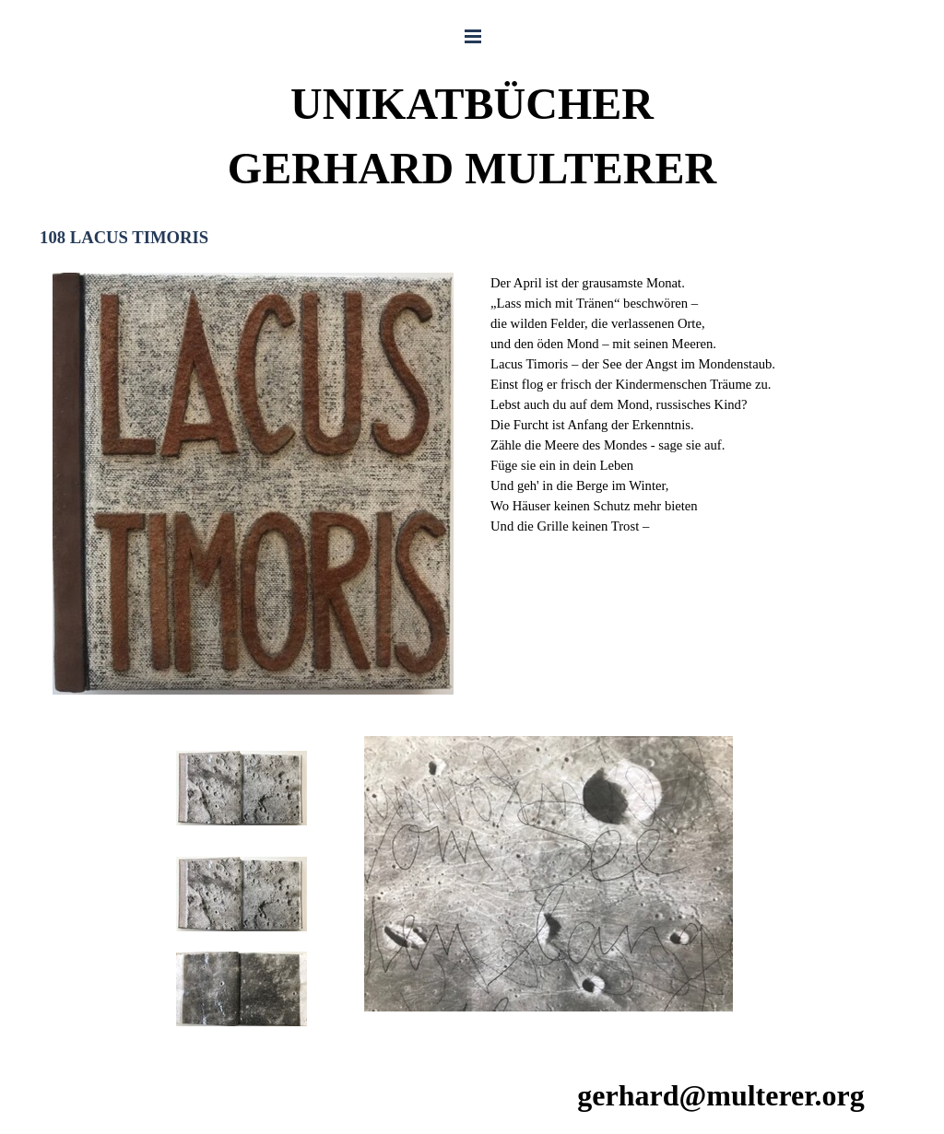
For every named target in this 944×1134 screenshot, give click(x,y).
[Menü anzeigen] (473, 36)
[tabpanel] (690, 404)
